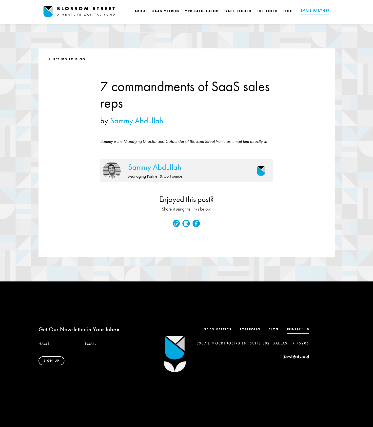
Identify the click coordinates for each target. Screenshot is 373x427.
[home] (79, 12)
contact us (298, 329)
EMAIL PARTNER (315, 10)
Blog (274, 329)
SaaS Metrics (218, 329)
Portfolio (250, 329)
